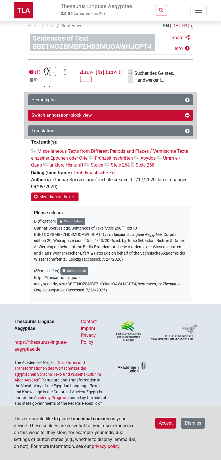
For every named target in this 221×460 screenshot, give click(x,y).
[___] (85, 78)
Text (50, 25)
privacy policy (105, 446)
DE (175, 25)
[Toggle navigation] (198, 10)
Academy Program (50, 397)
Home (34, 25)
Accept (166, 423)
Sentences (71, 25)
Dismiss (193, 423)
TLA (23, 10)
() (34, 72)
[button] (180, 37)
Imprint (88, 328)
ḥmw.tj (114, 71)
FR (184, 25)
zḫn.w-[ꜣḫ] (91, 71)
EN (166, 25)
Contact (89, 321)
